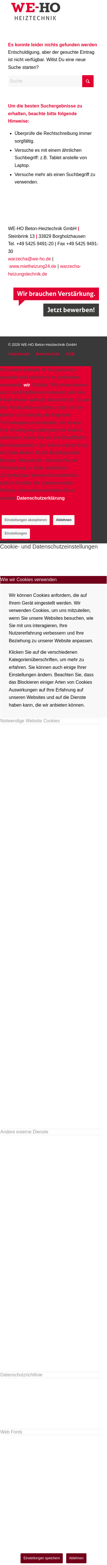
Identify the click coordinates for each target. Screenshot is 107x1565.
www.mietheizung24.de (32, 266)
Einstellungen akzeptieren (26, 520)
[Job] (56, 302)
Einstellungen (16, 533)
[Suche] (51, 81)
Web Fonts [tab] (11, 1432)
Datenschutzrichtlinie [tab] (21, 1374)
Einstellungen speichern (41, 1558)
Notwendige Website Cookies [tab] (30, 720)
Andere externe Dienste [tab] (24, 1131)
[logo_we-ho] (44, 11)
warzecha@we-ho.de (29, 258)
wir (27, 384)
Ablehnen (64, 520)
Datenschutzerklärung (41, 498)
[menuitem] (19, 354)
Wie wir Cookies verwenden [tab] (28, 579)
